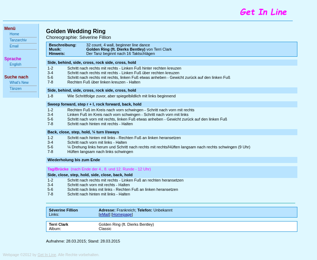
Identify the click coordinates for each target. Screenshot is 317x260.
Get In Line (46, 255)
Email (14, 46)
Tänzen (15, 89)
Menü (9, 28)
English (15, 64)
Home (14, 34)
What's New (20, 83)
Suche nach (16, 77)
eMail (104, 214)
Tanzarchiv (18, 40)
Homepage (122, 214)
